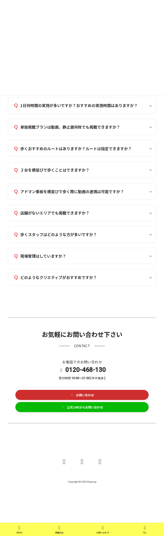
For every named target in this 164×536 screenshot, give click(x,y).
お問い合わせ (102, 530)
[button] (82, 395)
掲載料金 (59, 530)
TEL (145, 530)
